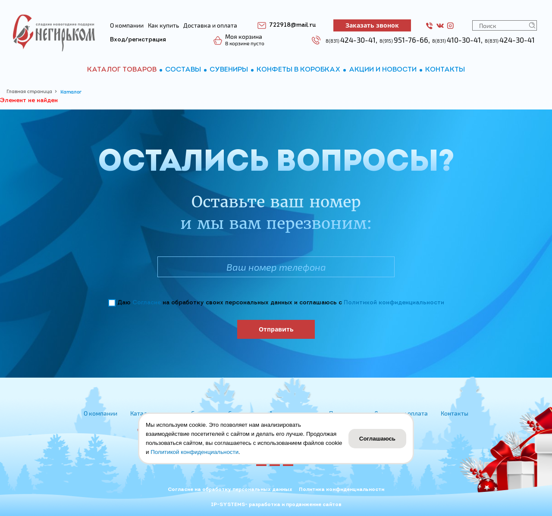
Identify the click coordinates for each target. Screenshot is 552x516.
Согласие (146, 303)
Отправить (276, 329)
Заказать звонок (372, 25)
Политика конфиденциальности (341, 489)
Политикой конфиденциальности (394, 303)
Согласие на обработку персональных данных (230, 489)
